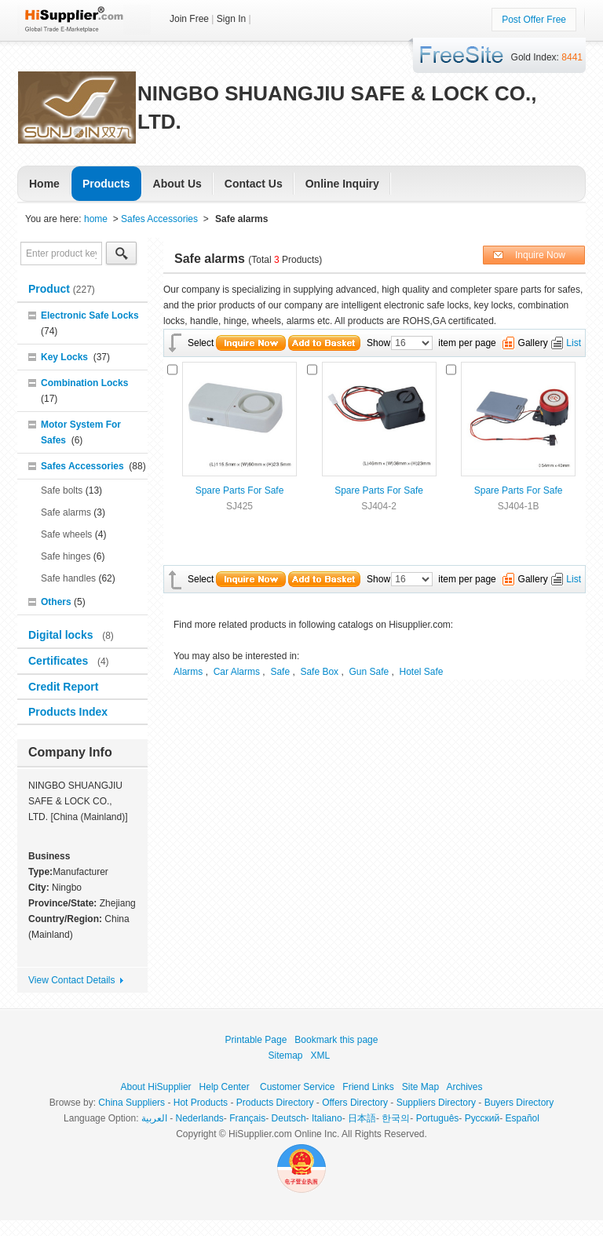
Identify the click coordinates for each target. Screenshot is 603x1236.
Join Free (189, 18)
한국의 (396, 1118)
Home (44, 183)
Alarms (188, 671)
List (573, 342)
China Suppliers (131, 1102)
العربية (154, 1118)
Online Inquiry (342, 183)
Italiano (327, 1118)
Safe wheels (66, 534)
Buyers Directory (519, 1102)
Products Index (68, 712)
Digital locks (62, 635)
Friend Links (367, 1086)
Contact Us (254, 183)
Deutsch (289, 1118)
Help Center (224, 1086)
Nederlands (199, 1118)
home (96, 218)
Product (50, 289)
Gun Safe (369, 671)
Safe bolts (61, 490)
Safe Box (319, 671)
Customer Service (297, 1086)
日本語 (362, 1118)
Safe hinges (65, 556)
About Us (177, 183)
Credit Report (64, 686)
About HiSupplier (156, 1086)
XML (320, 1055)
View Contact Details (71, 980)
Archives (464, 1086)
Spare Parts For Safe (240, 490)
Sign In (231, 18)
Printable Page (256, 1039)
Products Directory (275, 1102)
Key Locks (64, 357)
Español (522, 1118)
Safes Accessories (159, 218)
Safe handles (68, 578)
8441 (572, 57)
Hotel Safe (422, 671)
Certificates (59, 660)
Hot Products (201, 1102)
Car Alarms (237, 671)
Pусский (482, 1118)
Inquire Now (540, 255)
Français (247, 1118)
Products (106, 183)
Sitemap (286, 1055)
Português (437, 1118)
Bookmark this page (336, 1039)
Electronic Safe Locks (90, 315)
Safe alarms (66, 512)
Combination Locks (84, 382)
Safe (280, 671)
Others (56, 601)
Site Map (420, 1086)
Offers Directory (355, 1102)
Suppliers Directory (436, 1102)
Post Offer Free (534, 19)
